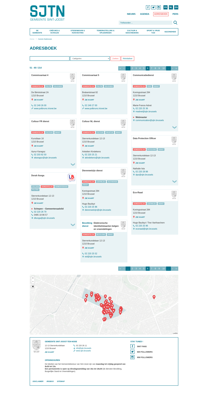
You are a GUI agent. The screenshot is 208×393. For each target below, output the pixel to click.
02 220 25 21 (91, 154)
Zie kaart (37, 100)
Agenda (144, 14)
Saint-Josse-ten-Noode (48, 13)
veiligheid (58, 86)
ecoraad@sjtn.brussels (146, 229)
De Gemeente (37, 32)
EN (176, 7)
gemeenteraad (61, 186)
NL (170, 7)
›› (176, 68)
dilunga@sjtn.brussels (44, 218)
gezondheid (112, 181)
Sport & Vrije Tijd (153, 32)
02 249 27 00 (91, 105)
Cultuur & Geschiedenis (131, 32)
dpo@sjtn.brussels (144, 175)
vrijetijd (109, 132)
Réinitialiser (127, 59)
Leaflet (175, 333)
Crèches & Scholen (54, 32)
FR (165, 7)
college (35, 186)
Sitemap (61, 381)
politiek (35, 190)
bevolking (151, 149)
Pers (175, 14)
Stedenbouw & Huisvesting (78, 32)
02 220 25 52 (91, 253)
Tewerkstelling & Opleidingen (105, 32)
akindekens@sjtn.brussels (97, 158)
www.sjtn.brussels (83, 351)
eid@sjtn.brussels (93, 256)
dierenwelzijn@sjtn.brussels (98, 210)
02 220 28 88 (142, 171)
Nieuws (131, 14)
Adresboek (161, 14)
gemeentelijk (37, 86)
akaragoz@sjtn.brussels (45, 158)
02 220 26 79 (40, 212)
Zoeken (115, 59)
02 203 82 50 (40, 154)
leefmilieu (101, 181)
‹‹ (120, 68)
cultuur (49, 132)
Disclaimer (38, 381)
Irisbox (50, 381)
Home (32, 39)
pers (149, 86)
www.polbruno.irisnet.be (45, 108)
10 (163, 68)
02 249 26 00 (40, 105)
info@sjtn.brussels (83, 348)
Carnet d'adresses (45, 39)
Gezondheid (170, 32)
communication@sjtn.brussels (150, 120)
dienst (156, 86)
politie (48, 86)
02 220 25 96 (91, 207)
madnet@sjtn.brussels (146, 111)
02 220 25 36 (142, 108)
